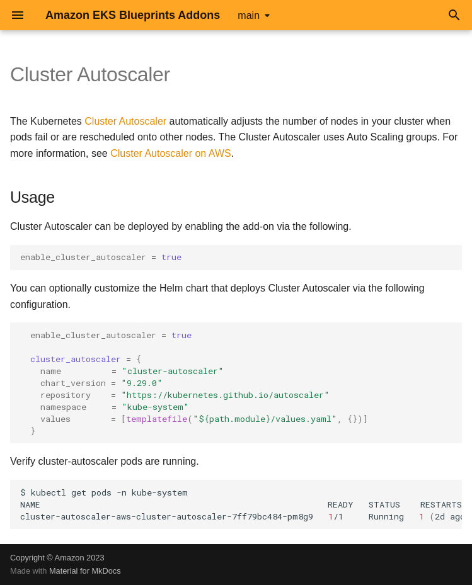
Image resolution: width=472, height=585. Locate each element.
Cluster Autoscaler (125, 121)
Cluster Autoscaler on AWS (170, 153)
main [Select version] (249, 15)
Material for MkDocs (85, 571)
